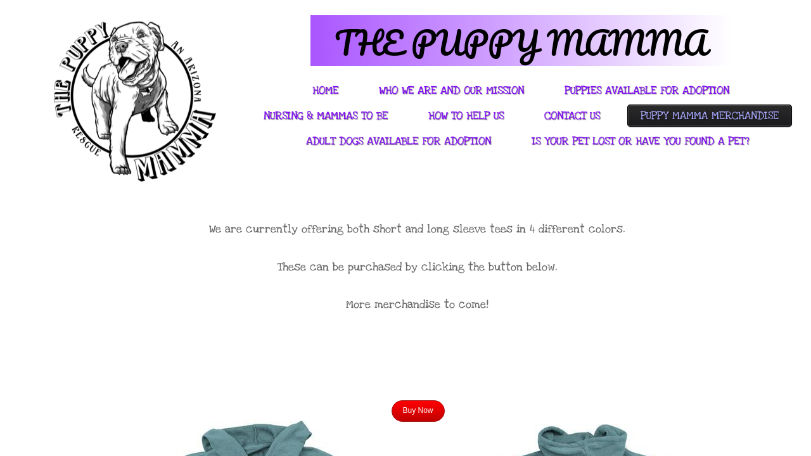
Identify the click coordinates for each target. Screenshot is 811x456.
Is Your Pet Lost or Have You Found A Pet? (640, 141)
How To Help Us (466, 115)
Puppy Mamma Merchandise (710, 115)
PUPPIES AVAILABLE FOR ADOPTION (647, 90)
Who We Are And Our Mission (451, 90)
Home (325, 90)
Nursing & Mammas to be (326, 115)
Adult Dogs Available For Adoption (398, 141)
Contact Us (572, 115)
